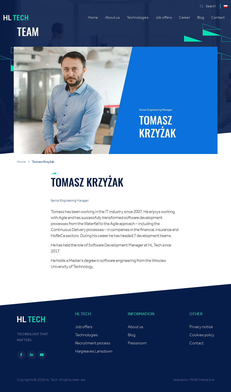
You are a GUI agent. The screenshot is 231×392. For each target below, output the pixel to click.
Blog (200, 18)
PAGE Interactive (202, 379)
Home (93, 18)
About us (112, 18)
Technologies (137, 18)
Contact (218, 18)
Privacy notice (201, 327)
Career (184, 18)
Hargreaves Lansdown (93, 351)
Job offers (164, 18)
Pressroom (137, 343)
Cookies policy (201, 335)
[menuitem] (226, 6)
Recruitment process (92, 343)
